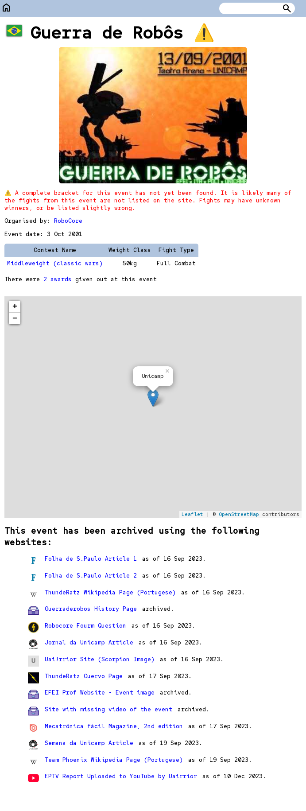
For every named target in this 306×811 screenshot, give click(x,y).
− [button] (14, 318)
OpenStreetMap (239, 514)
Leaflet (192, 514)
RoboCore (68, 221)
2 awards (57, 279)
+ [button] (14, 306)
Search (287, 8)
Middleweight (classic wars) (55, 263)
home (6, 7)
